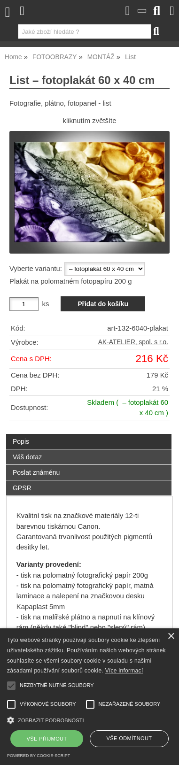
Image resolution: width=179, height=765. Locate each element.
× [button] (170, 636)
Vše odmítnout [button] (129, 738)
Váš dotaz (27, 457)
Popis (21, 441)
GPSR (22, 488)
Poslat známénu (36, 472)
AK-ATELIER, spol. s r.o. (133, 342)
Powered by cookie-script (38, 755)
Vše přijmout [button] (47, 739)
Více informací (124, 670)
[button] (89, 719)
